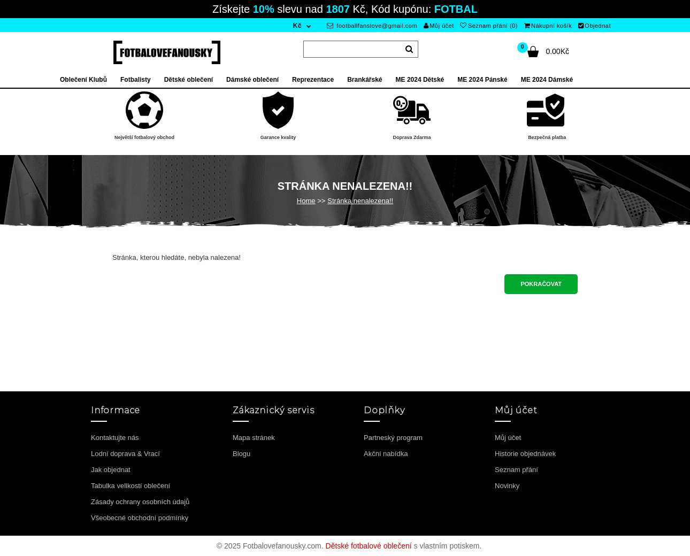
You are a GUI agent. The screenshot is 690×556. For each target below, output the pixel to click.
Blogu (241, 454)
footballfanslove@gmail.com (372, 25)
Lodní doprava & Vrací (125, 454)
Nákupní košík (548, 25)
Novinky (507, 486)
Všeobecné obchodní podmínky (139, 518)
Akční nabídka (386, 454)
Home (306, 201)
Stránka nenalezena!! (360, 201)
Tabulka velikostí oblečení (130, 486)
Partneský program (393, 438)
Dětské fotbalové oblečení (369, 546)
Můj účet (439, 25)
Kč (297, 25)
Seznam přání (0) (488, 25)
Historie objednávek (525, 454)
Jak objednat (111, 470)
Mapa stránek (254, 438)
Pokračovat (541, 284)
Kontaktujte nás (115, 438)
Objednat (594, 25)
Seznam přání (516, 470)
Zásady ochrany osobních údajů (140, 502)
